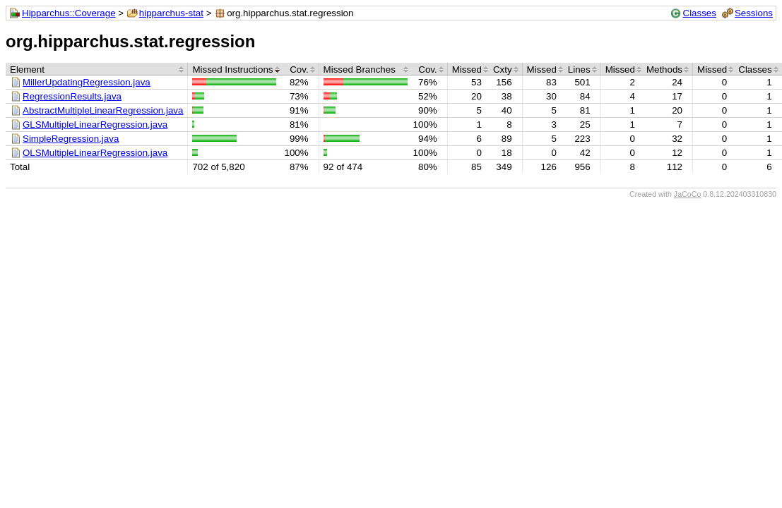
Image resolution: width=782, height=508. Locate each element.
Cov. (299, 69)
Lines (579, 69)
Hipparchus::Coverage (69, 13)
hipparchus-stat (171, 13)
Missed (467, 69)
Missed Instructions (232, 69)
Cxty (502, 69)
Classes (699, 13)
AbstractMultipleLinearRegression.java (103, 110)
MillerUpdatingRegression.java (86, 82)
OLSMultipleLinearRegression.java (95, 152)
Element (27, 69)
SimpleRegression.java (71, 138)
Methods (664, 69)
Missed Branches (360, 69)
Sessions (754, 13)
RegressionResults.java (72, 96)
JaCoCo (687, 194)
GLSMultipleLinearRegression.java (95, 124)
